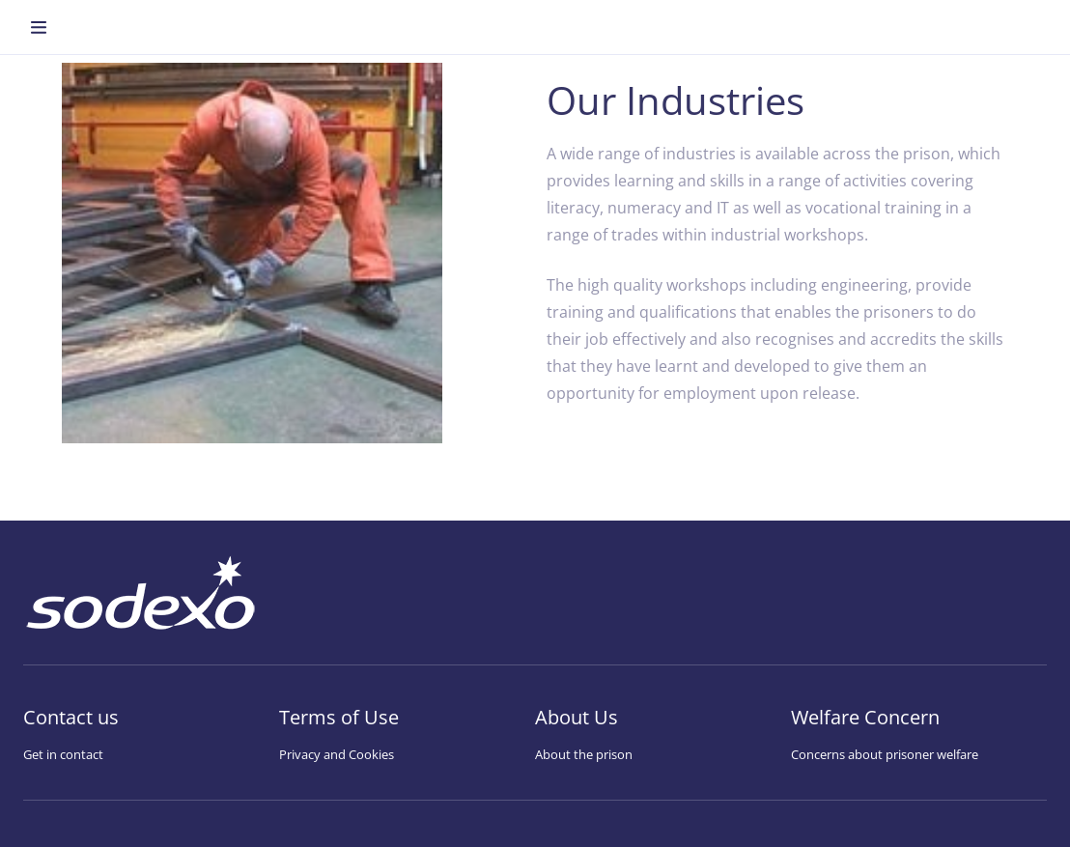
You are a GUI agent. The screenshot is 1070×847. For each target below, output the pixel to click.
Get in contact (63, 754)
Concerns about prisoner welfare (884, 754)
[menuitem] (38, 27)
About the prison (584, 754)
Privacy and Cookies (336, 754)
